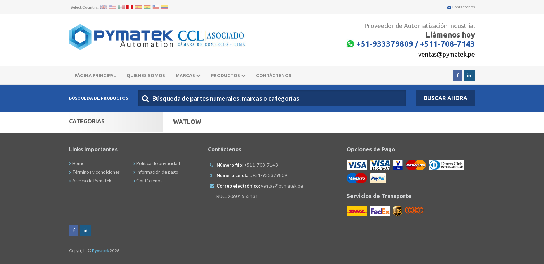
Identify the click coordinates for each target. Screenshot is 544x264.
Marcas (188, 75)
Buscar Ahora (445, 98)
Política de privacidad (156, 163)
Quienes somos (146, 75)
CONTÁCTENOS (273, 75)
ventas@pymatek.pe (446, 54)
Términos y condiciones (94, 172)
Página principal (95, 75)
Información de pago (155, 172)
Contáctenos (461, 7)
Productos (228, 75)
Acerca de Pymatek (90, 180)
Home (76, 163)
